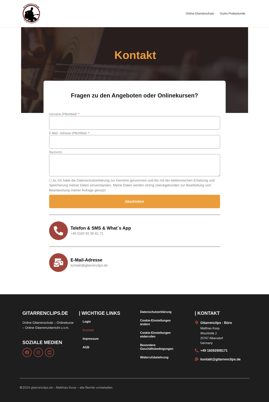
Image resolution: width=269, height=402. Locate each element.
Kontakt (88, 330)
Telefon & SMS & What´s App (101, 228)
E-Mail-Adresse (87, 259)
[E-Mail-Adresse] (58, 262)
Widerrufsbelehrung (154, 357)
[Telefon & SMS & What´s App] (58, 230)
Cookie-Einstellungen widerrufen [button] (155, 334)
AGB (86, 347)
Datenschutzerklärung (155, 311)
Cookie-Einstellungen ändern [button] (155, 322)
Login (87, 321)
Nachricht (55, 152)
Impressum (91, 338)
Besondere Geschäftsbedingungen (156, 346)
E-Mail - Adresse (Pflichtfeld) (68, 133)
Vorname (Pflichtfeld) (63, 114)
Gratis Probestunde (232, 13)
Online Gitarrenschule (200, 13)
